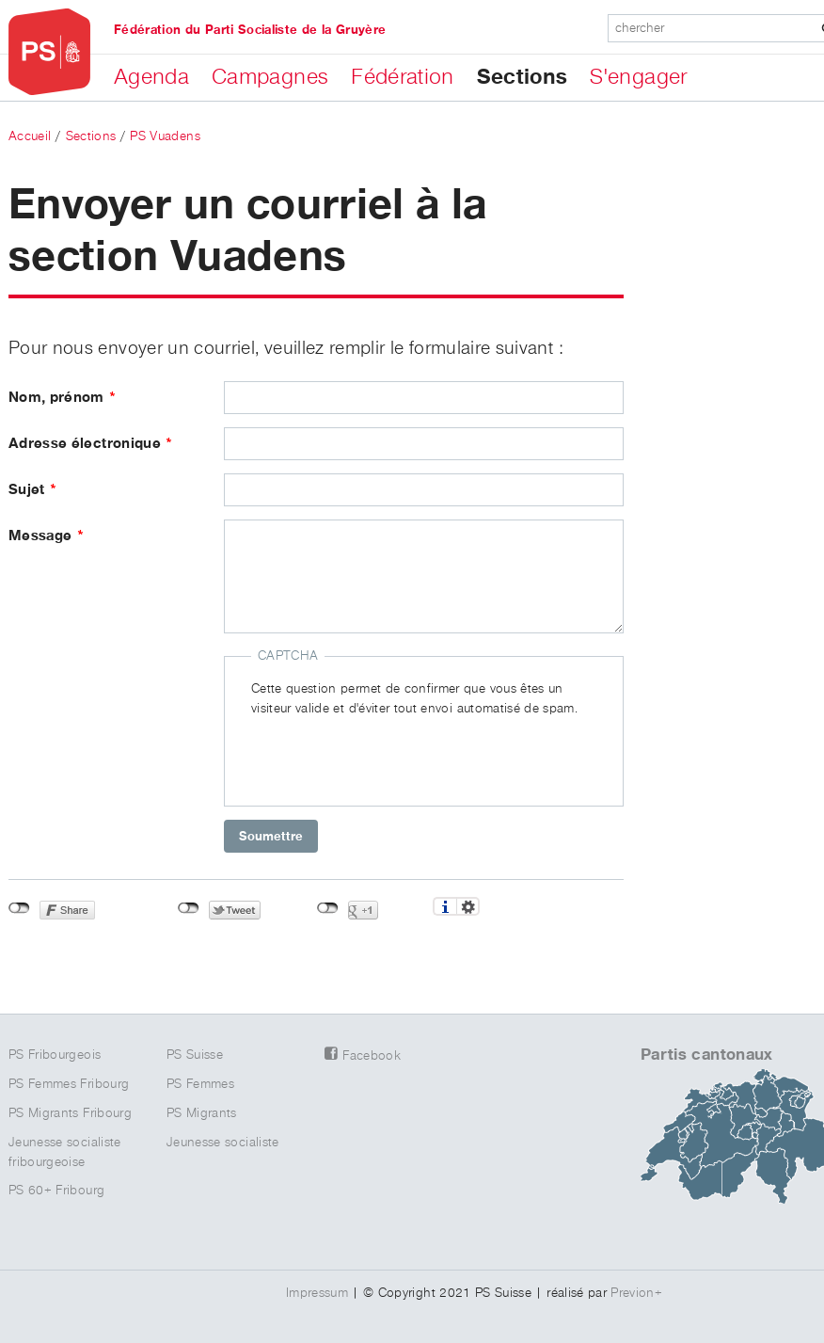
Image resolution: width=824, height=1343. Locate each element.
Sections (522, 77)
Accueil (29, 136)
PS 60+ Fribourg (56, 1190)
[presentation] (394, 755)
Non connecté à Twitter (188, 908)
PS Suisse (194, 1055)
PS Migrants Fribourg (70, 1113)
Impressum (317, 1293)
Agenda (151, 77)
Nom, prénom (63, 397)
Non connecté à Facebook (19, 908)
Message (46, 535)
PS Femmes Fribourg (68, 1084)
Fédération (402, 77)
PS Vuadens (165, 136)
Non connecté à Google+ (328, 908)
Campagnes (270, 77)
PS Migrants (201, 1113)
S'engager (638, 77)
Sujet (32, 489)
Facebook (371, 1056)
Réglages (468, 906)
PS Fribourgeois (54, 1055)
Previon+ (636, 1293)
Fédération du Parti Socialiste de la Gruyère (250, 30)
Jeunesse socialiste (222, 1142)
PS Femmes (200, 1084)
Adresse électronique (91, 443)
